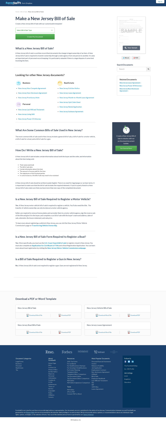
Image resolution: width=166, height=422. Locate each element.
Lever (126, 376)
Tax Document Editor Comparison (78, 378)
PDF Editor (70, 380)
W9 (93, 385)
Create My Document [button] (35, 37)
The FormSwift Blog (130, 366)
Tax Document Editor (74, 376)
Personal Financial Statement (101, 361)
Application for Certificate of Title (45, 245)
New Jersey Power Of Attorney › (131, 86)
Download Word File (35, 315)
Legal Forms (20, 361)
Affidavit (94, 374)
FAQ (49, 365)
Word (126, 58)
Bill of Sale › (24, 12)
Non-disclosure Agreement (101, 372)
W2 (93, 383)
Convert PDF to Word (74, 394)
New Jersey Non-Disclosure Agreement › (129, 90)
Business (19, 364)
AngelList (127, 379)
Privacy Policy (52, 369)
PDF (135, 58)
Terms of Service (88, 414)
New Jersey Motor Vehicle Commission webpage (66, 248)
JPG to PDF (71, 392)
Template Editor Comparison (76, 374)
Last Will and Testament (100, 380)
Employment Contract (99, 370)
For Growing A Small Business (77, 368)
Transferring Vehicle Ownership (44, 225)
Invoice (94, 364)
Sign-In (160, 1)
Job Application (97, 368)
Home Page (52, 363)
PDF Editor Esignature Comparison (78, 383)
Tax (17, 370)
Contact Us (52, 367)
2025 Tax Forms (72, 361)
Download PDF (66, 315)
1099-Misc (95, 387)
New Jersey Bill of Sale (36, 12)
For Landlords (71, 364)
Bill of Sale (95, 376)
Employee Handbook (98, 378)
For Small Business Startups (76, 366)
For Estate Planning (73, 370)
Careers (51, 397)
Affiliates (51, 395)
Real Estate (19, 368)
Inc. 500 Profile (129, 369)
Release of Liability (98, 366)
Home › (17, 12)
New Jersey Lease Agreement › (130, 83)
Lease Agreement (97, 389)
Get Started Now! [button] (126, 148)
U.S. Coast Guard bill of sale (55, 243)
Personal (18, 366)
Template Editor (72, 372)
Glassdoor (127, 382)
